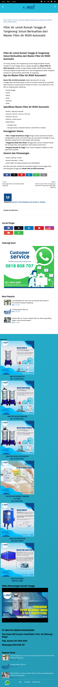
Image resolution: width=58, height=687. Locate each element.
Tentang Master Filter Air (20, 309)
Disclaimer (27, 682)
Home (3, 1)
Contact (14, 1)
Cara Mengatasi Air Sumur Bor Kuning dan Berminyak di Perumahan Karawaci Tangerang (30, 302)
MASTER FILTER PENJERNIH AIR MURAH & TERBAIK (28, 202)
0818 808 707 (18, 645)
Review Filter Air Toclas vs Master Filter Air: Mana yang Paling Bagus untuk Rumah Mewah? (31, 319)
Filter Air (9, 20)
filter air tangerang (33, 73)
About (8, 1)
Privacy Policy (36, 682)
